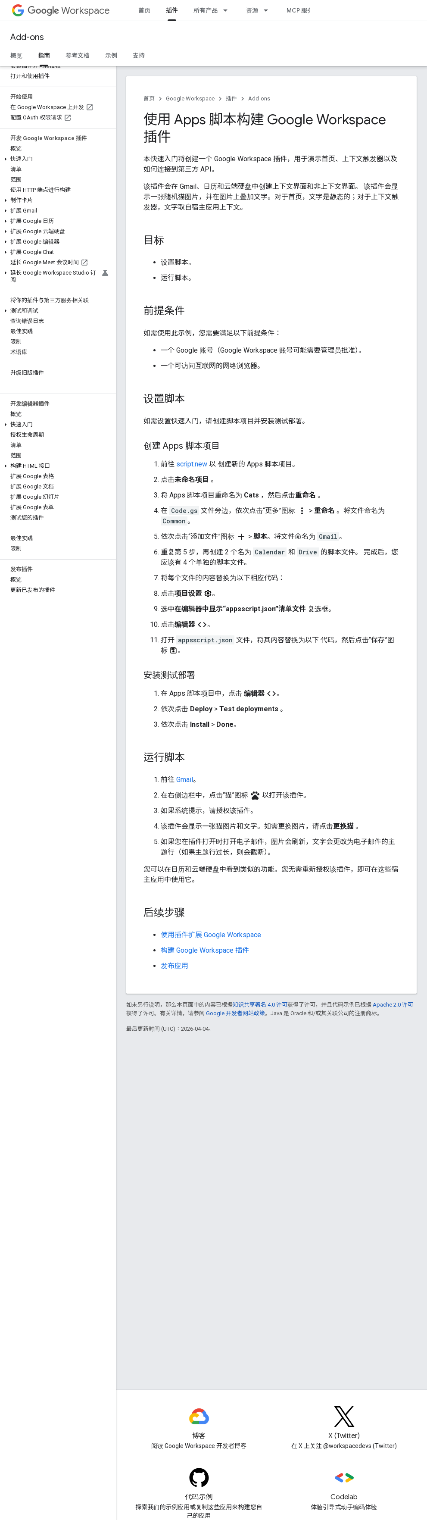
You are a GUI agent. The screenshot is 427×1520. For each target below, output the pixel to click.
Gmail (184, 780)
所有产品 (205, 10)
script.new (191, 464)
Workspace (69, 10)
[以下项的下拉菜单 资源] (268, 10)
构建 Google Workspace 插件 (205, 950)
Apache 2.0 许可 (393, 1004)
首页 (144, 10)
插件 (231, 98)
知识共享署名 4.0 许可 (260, 1004)
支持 (139, 55)
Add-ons (27, 37)
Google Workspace (190, 98)
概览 (16, 55)
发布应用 (174, 966)
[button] (56, 159)
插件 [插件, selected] (172, 10)
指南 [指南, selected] (44, 55)
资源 (252, 10)
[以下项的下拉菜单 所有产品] (228, 10)
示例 (111, 55)
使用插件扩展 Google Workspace (211, 935)
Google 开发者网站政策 (235, 1013)
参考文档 (77, 55)
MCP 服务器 (303, 10)
